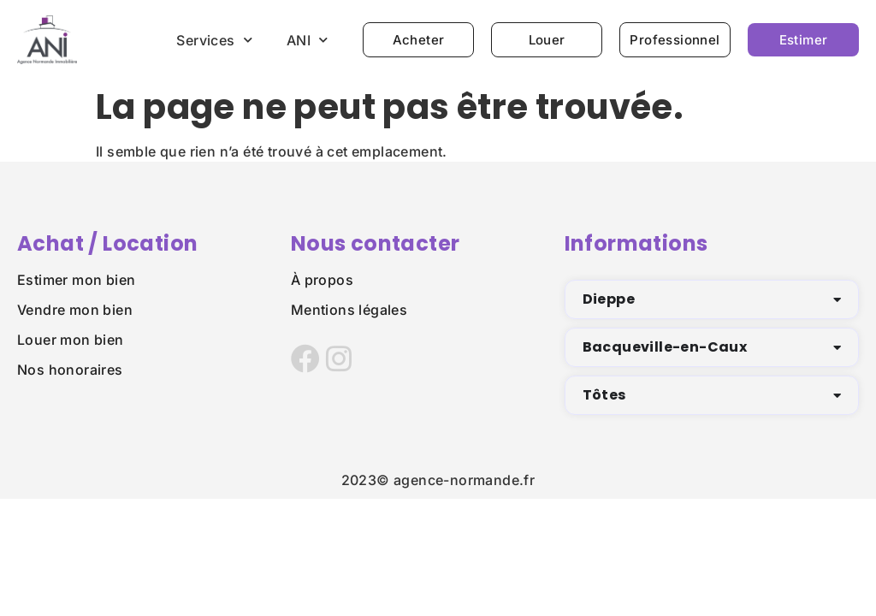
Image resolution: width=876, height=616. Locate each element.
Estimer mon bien (76, 279)
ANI (307, 40)
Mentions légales (349, 309)
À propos (322, 279)
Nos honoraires (70, 369)
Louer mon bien (70, 339)
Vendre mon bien (75, 309)
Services (214, 40)
